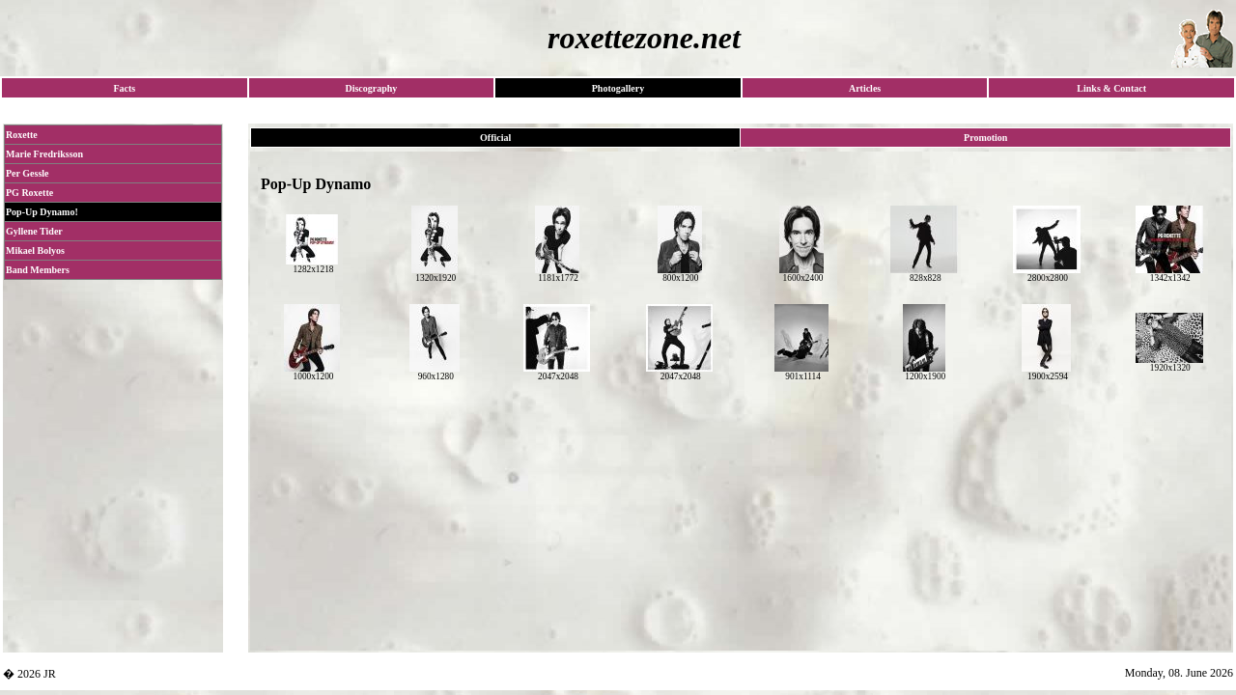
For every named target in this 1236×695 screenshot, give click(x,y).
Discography (371, 88)
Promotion (985, 137)
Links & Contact (1111, 88)
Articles (865, 88)
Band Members (38, 269)
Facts (124, 88)
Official (495, 137)
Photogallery (618, 88)
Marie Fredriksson (44, 154)
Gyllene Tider (34, 231)
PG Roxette (29, 192)
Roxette (22, 134)
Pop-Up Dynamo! (42, 212)
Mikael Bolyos (35, 250)
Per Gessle (27, 173)
